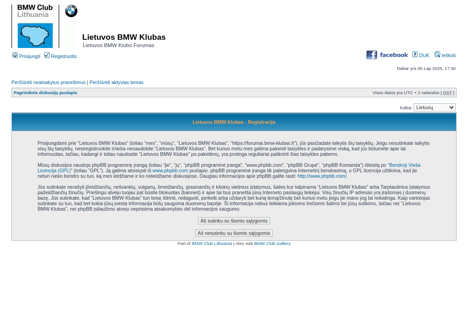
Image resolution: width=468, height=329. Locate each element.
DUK (420, 55)
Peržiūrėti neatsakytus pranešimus (48, 82)
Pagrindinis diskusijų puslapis (45, 92)
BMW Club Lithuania (212, 243)
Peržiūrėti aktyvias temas (117, 82)
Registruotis (60, 56)
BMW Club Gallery (272, 243)
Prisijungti (26, 56)
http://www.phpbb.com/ (322, 176)
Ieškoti (445, 55)
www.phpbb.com (170, 170)
